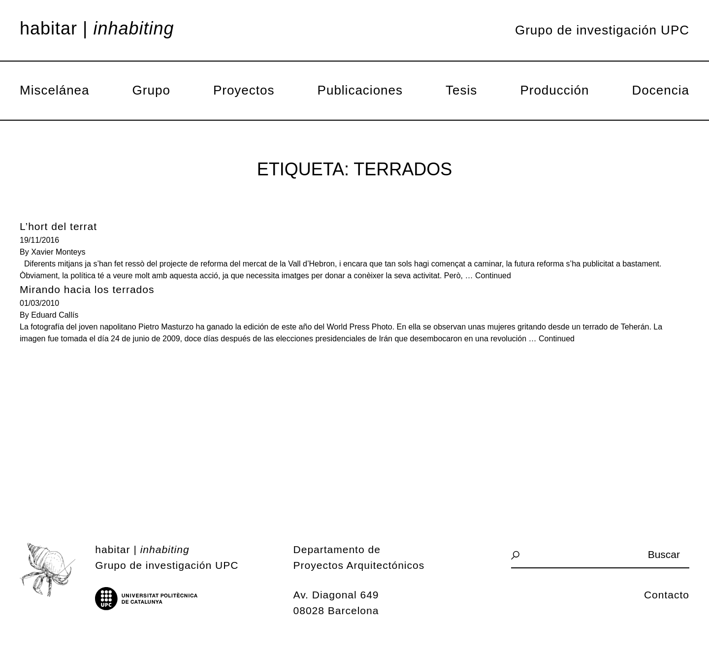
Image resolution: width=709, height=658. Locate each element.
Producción (554, 90)
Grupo (151, 90)
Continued (493, 275)
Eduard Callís (54, 315)
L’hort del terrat (58, 226)
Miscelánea (55, 90)
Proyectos (244, 90)
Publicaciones (360, 90)
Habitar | (97, 28)
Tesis (461, 90)
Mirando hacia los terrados (87, 289)
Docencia (660, 90)
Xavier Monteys (58, 252)
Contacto (666, 594)
